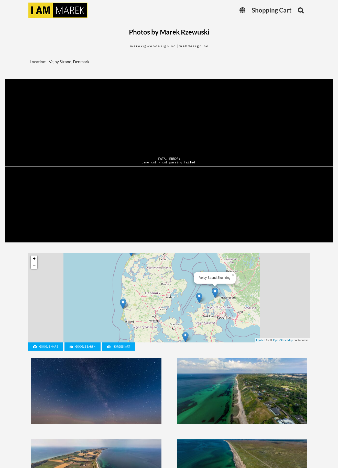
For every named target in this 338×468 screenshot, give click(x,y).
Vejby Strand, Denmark (69, 61)
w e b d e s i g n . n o (193, 46)
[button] (300, 10)
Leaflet (260, 340)
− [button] (34, 265)
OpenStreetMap (283, 340)
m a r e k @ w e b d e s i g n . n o (152, 46)
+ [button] (34, 259)
